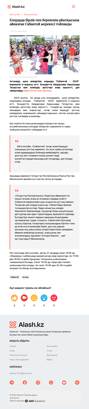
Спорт (49, 350)
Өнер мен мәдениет (19, 359)
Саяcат (13, 346)
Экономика (52, 346)
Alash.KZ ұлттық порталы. (37, 90)
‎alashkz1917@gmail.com (21, 373)
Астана (25, 277)
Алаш (12, 350)
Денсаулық (52, 355)
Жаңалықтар (30, 14)
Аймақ (50, 359)
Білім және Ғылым (18, 355)
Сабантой (15, 277)
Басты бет (15, 14)
